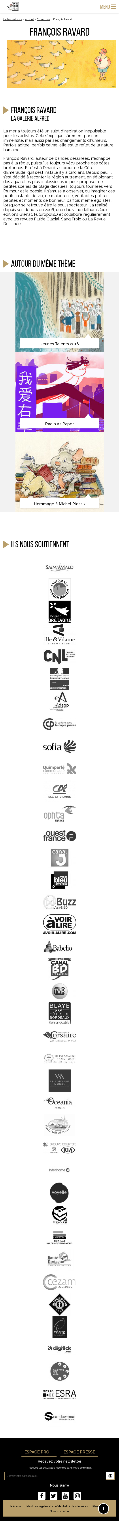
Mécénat (16, 1506)
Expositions (43, 19)
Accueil (29, 19)
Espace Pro (39, 1452)
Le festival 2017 (12, 19)
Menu (108, 7)
